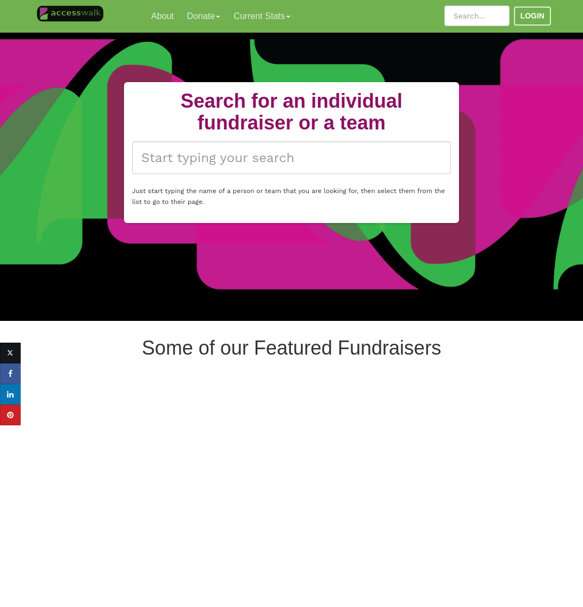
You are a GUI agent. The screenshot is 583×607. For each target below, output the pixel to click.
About (162, 16)
